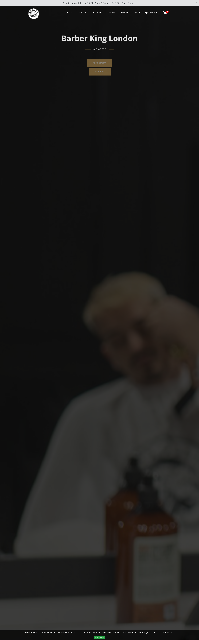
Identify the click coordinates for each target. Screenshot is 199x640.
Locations (97, 12)
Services (111, 12)
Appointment (151, 12)
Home (69, 12)
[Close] (196, 2)
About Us (81, 12)
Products (124, 12)
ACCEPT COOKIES (99, 637)
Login (137, 12)
